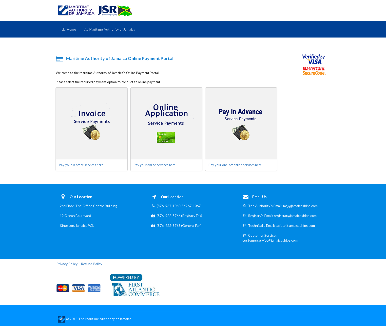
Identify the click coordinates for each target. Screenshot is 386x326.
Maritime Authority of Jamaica (109, 29)
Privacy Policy (67, 264)
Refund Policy (91, 264)
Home (69, 29)
